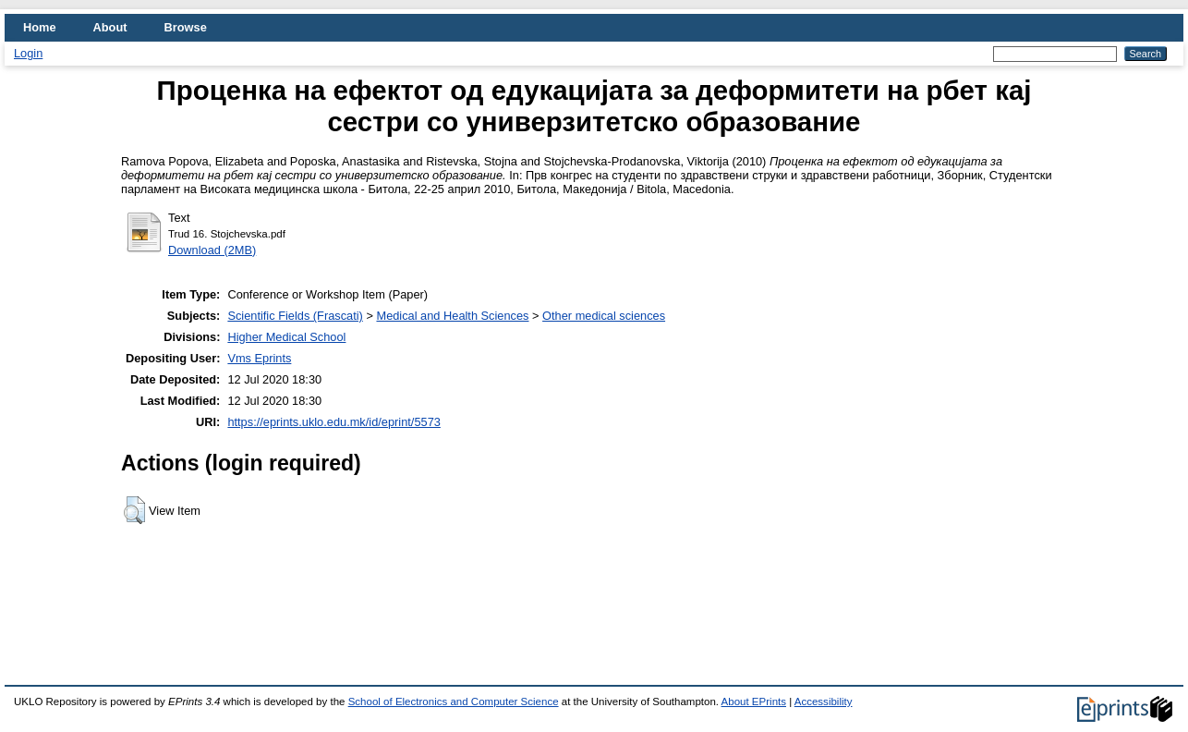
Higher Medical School (286, 337)
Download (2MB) (212, 250)
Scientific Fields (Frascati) (294, 316)
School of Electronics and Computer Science (453, 701)
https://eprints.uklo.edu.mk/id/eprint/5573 (333, 422)
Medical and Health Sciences (452, 316)
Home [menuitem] (39, 27)
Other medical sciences (603, 316)
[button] (134, 510)
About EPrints (753, 701)
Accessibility (823, 701)
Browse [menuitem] (185, 27)
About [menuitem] (110, 27)
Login (28, 53)
